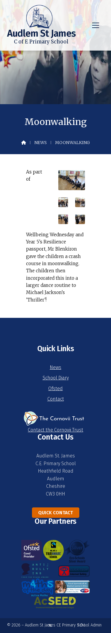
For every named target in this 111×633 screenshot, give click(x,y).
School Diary (56, 378)
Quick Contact (55, 512)
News (40, 142)
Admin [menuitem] (96, 625)
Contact (55, 399)
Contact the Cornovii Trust (55, 430)
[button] (96, 25)
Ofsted (55, 388)
